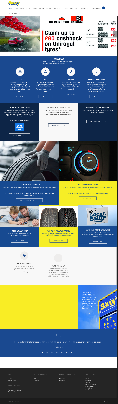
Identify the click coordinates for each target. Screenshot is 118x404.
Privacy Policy (12, 392)
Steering (87, 382)
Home (11, 8)
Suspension (88, 380)
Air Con (41, 8)
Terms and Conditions (14, 390)
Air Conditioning (89, 386)
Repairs (57, 8)
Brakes (87, 379)
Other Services (89, 390)
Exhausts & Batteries (71, 8)
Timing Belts (88, 388)
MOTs (35, 8)
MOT (35, 379)
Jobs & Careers (14, 13)
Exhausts (62, 379)
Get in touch (96, 8)
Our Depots (86, 8)
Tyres (29, 8)
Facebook (103, 7)
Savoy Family (19, 8)
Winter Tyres (12, 380)
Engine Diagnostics (90, 384)
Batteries (62, 380)
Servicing (49, 8)
